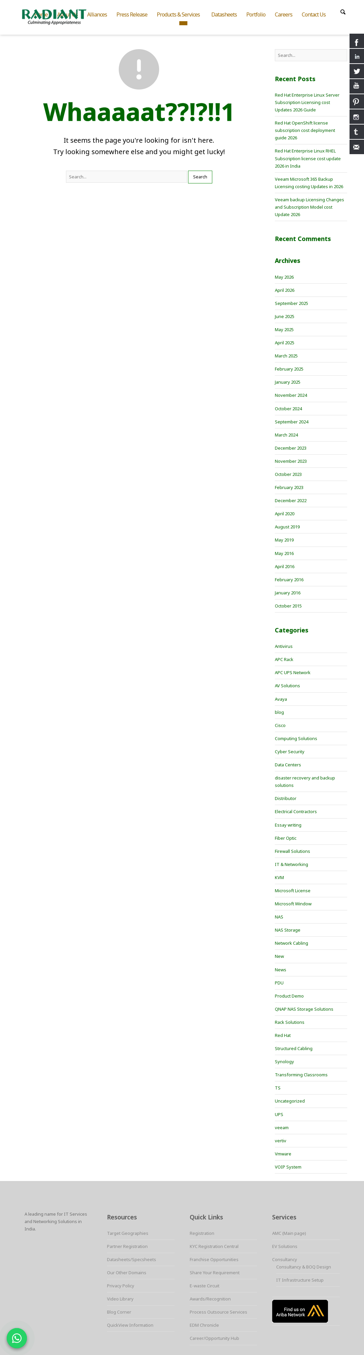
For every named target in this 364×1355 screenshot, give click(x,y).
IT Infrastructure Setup (300, 1280)
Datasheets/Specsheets (131, 1259)
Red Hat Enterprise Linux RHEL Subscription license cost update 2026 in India (308, 158)
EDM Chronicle (204, 1325)
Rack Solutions (289, 1022)
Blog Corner (119, 1312)
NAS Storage (287, 930)
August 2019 (287, 527)
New (279, 956)
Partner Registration (127, 1246)
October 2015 (288, 606)
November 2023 (291, 461)
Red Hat (283, 1035)
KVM (279, 877)
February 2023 (289, 487)
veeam (282, 1127)
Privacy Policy (120, 1286)
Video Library (120, 1299)
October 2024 (288, 409)
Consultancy (284, 1259)
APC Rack (284, 659)
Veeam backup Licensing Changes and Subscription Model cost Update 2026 (309, 207)
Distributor (285, 798)
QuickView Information (130, 1325)
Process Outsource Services (218, 1312)
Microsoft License (293, 891)
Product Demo (289, 996)
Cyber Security (289, 752)
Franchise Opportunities (214, 1259)
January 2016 (287, 593)
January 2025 (287, 382)
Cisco (280, 725)
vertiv (280, 1141)
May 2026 (284, 277)
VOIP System (288, 1167)
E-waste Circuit (204, 1286)
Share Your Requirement (215, 1273)
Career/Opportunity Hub (214, 1338)
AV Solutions (287, 686)
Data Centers (288, 765)
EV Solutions (284, 1246)
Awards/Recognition (210, 1299)
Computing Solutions (296, 738)
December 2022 (290, 500)
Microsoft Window (293, 904)
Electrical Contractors (296, 811)
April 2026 (284, 290)
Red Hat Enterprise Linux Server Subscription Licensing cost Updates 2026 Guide (307, 102)
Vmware (283, 1154)
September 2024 (291, 422)
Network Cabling (291, 943)
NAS (279, 917)
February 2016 (289, 580)
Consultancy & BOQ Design (303, 1267)
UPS (279, 1114)
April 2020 (284, 514)
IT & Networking (291, 864)
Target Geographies (127, 1233)
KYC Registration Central (214, 1246)
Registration (202, 1233)
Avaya (281, 699)
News (280, 970)
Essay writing (288, 825)
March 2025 (286, 356)
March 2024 (286, 435)
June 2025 (284, 316)
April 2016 (284, 566)
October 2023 (288, 474)
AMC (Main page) (289, 1233)
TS (278, 1088)
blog (279, 712)
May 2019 (284, 540)
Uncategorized (290, 1101)
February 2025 (289, 369)
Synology (284, 1061)
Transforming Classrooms (301, 1075)
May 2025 (284, 329)
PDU (279, 983)
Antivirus (284, 646)
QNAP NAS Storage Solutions (304, 1009)
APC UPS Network (293, 672)
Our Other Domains (126, 1273)
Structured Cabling (294, 1048)
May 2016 (284, 553)
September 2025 (291, 303)
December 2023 (290, 448)
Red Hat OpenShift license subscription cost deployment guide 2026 (305, 130)
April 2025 (284, 343)
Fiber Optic (285, 838)
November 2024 (291, 395)
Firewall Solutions (292, 851)
